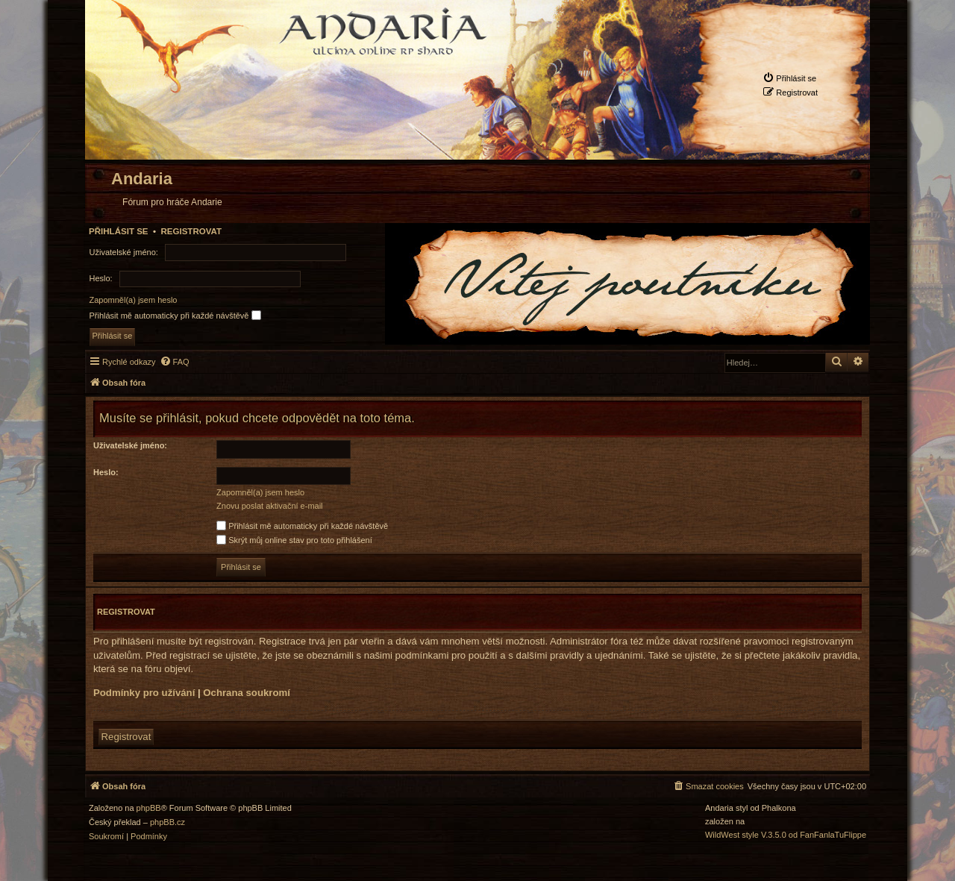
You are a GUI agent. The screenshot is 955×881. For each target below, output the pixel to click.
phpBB (149, 808)
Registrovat (191, 231)
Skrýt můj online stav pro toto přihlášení (294, 540)
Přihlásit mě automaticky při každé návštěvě (175, 315)
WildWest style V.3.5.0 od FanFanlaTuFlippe (785, 835)
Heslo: (106, 472)
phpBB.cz (167, 822)
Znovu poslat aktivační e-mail (269, 505)
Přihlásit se (118, 231)
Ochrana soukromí (246, 692)
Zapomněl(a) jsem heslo (134, 299)
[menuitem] (789, 78)
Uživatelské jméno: (130, 445)
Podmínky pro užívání (144, 692)
